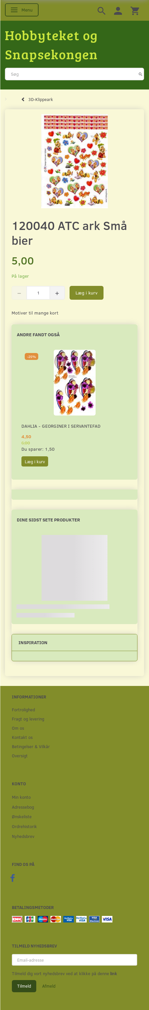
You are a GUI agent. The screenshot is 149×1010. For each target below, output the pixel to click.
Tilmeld (24, 986)
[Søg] (140, 74)
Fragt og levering (28, 718)
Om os (18, 728)
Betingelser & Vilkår (31, 746)
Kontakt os (22, 737)
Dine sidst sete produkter (48, 520)
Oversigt (20, 755)
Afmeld (48, 986)
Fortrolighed (23, 709)
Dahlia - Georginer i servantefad (61, 426)
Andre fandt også (38, 334)
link (113, 973)
